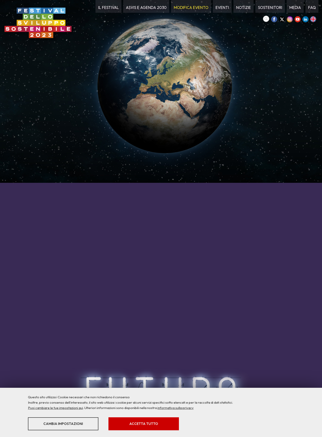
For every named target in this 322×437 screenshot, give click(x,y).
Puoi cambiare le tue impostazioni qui (55, 408)
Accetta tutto (143, 424)
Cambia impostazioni (63, 424)
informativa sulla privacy (175, 408)
